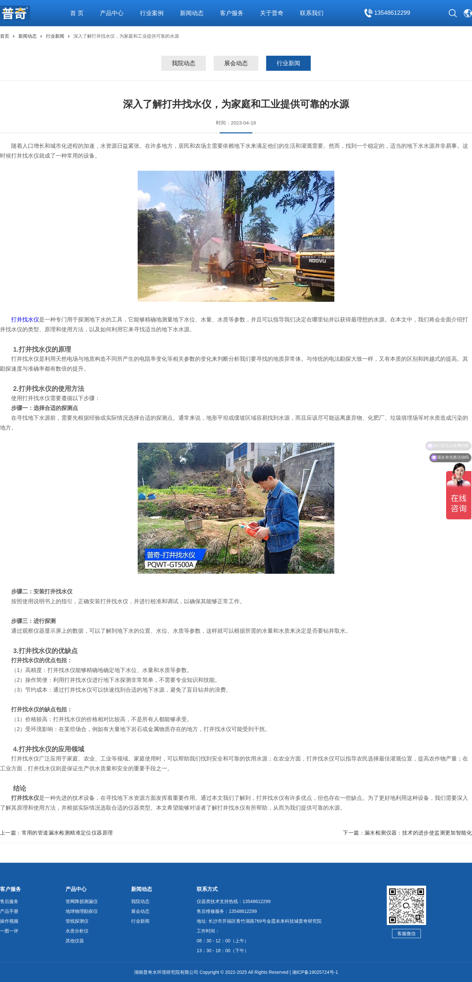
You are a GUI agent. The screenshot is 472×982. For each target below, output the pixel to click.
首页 (4, 36)
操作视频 (9, 921)
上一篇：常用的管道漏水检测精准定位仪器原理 (56, 833)
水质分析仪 (77, 931)
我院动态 (183, 63)
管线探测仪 (77, 921)
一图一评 (9, 931)
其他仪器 (75, 940)
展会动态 (236, 63)
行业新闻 (55, 36)
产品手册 (9, 911)
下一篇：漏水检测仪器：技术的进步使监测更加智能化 (407, 833)
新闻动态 (27, 36)
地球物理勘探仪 (82, 911)
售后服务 (9, 901)
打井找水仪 (25, 320)
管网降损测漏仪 (82, 901)
